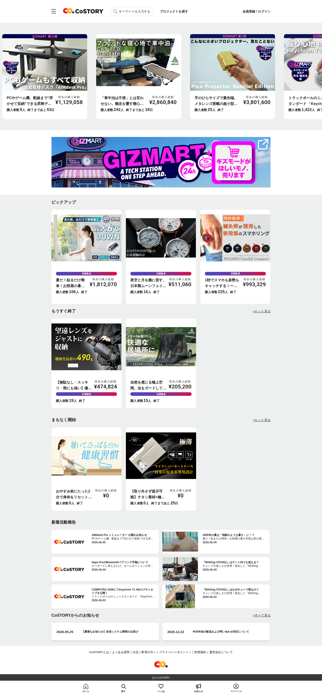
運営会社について (221, 652)
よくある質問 (121, 652)
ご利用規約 (199, 652)
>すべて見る (262, 615)
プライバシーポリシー (174, 652)
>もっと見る (262, 311)
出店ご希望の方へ (144, 652)
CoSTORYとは (99, 652)
